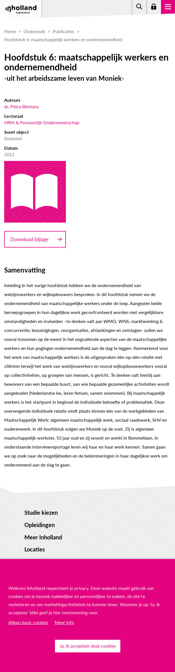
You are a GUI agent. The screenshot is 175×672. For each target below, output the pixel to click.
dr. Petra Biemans (21, 106)
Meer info (64, 622)
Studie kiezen (41, 512)
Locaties (34, 549)
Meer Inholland (43, 537)
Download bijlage (29, 239)
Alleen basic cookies (28, 622)
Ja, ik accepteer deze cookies (87, 645)
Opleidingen (39, 524)
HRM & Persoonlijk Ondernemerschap (41, 122)
